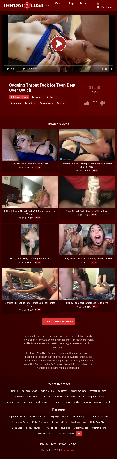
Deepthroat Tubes (20, 422)
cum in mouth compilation (19, 402)
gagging (16, 103)
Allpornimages (81, 428)
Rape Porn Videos (17, 416)
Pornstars (85, 3)
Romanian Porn (59, 422)
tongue (14, 391)
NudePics (65, 428)
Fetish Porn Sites (40, 422)
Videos (59, 3)
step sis (56, 402)
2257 (53, 443)
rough (61, 103)
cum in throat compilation (25, 396)
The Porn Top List (80, 416)
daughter (62, 391)
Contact (73, 443)
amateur (37, 97)
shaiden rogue (42, 402)
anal (108, 402)
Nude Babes (16, 428)
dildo (81, 396)
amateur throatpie (92, 402)
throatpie (45, 396)
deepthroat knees (96, 396)
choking (51, 97)
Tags (71, 3)
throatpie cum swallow (64, 396)
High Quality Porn (59, 416)
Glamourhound (99, 428)
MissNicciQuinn (19, 97)
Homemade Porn (100, 416)
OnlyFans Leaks (78, 422)
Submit (44, 443)
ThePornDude (104, 5)
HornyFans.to (50, 428)
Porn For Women (66, 433)
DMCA (62, 443)
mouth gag (46, 103)
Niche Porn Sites (98, 422)
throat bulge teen (98, 391)
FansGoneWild (33, 428)
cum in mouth (47, 391)
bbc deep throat (29, 391)
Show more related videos (58, 321)
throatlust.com (68, 450)
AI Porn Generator (45, 433)
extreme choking (72, 402)
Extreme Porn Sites (38, 416)
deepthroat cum (78, 391)
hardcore (30, 103)
